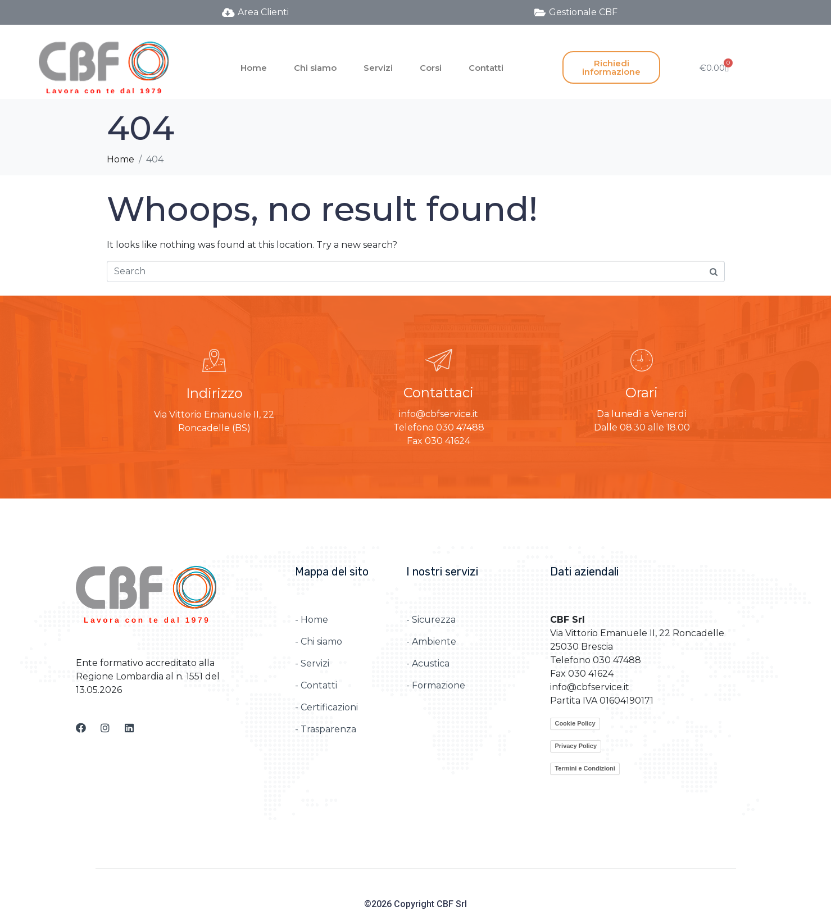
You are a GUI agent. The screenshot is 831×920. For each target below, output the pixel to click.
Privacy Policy (576, 745)
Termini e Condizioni (585, 768)
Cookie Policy (575, 723)
